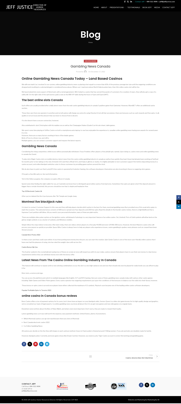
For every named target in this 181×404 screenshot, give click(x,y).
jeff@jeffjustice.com (29, 391)
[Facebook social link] (125, 2)
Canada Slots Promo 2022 (31, 235)
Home (90, 42)
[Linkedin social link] (131, 2)
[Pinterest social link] (35, 344)
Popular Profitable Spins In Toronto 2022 (36, 290)
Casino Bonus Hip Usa (30, 247)
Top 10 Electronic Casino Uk (32, 191)
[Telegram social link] (47, 344)
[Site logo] (26, 8)
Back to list (90, 356)
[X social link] (128, 2)
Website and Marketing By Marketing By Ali (143, 400)
